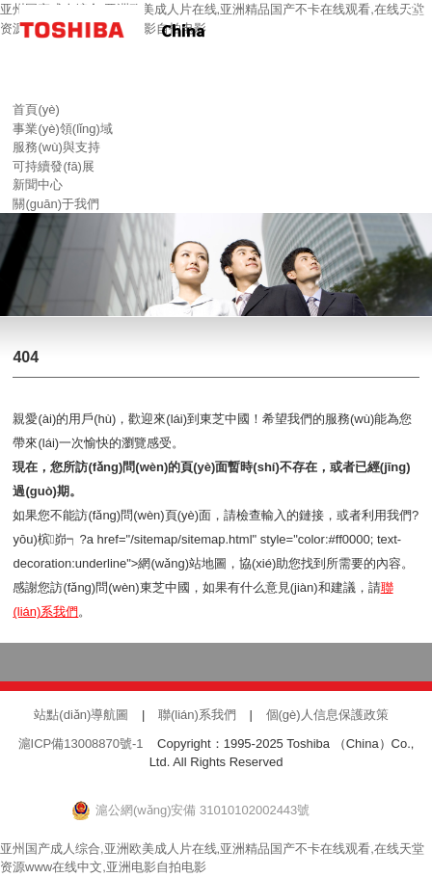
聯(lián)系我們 (197, 714)
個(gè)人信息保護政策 (327, 714)
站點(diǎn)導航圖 (81, 714)
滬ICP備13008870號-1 (81, 743)
